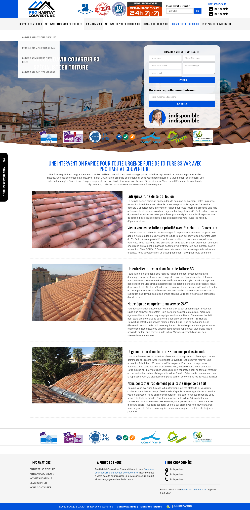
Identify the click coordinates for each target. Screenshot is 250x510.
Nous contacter (40, 487)
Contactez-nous (127, 506)
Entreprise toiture (42, 469)
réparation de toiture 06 (193, 489)
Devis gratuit (38, 483)
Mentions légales (151, 506)
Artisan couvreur (42, 473)
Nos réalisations (41, 478)
